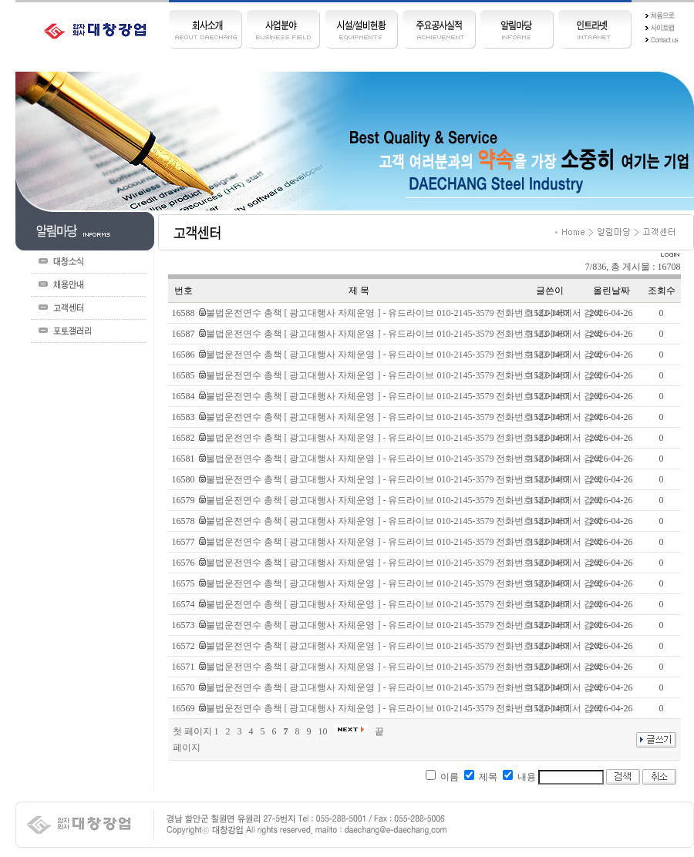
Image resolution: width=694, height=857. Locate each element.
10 (323, 731)
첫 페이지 (192, 731)
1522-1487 (550, 313)
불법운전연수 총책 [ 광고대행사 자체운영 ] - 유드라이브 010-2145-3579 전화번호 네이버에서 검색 (404, 313)
